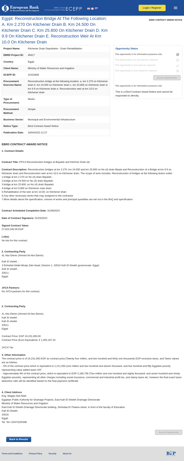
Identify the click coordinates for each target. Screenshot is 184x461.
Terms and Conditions (12, 453)
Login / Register (152, 7)
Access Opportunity (167, 78)
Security (52, 453)
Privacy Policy (35, 453)
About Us (67, 453)
